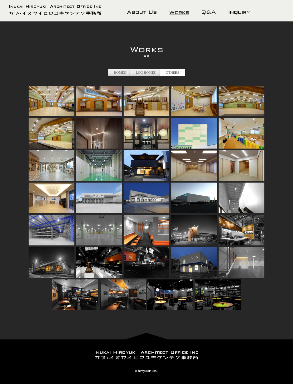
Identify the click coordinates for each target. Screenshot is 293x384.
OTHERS (172, 73)
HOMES (120, 73)
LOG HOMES (146, 73)
